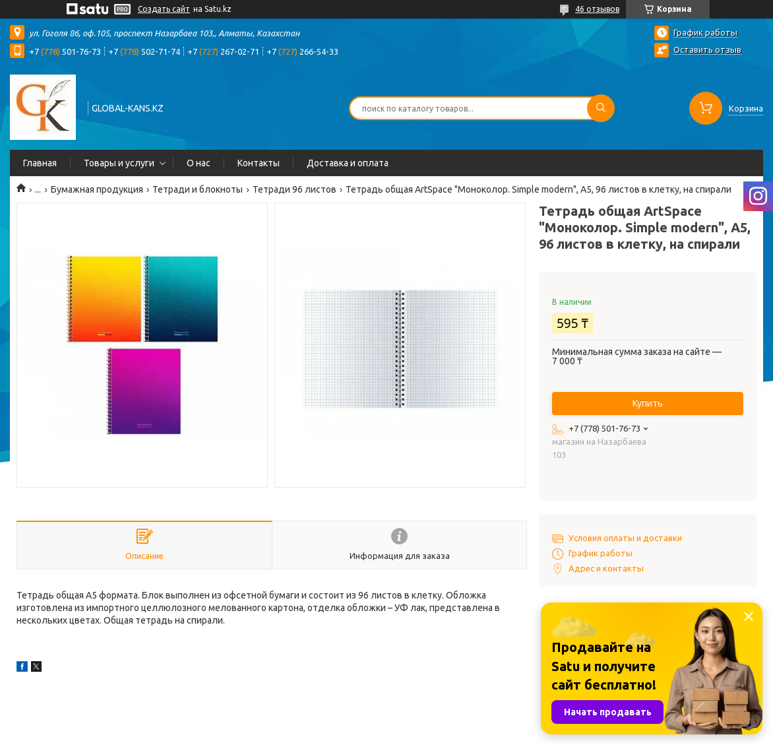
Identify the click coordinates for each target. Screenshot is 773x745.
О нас (198, 163)
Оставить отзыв (707, 49)
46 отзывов (597, 9)
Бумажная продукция (97, 189)
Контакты (258, 163)
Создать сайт (164, 9)
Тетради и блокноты (197, 189)
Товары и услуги (119, 163)
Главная (40, 163)
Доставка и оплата (347, 163)
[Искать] (601, 108)
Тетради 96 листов (294, 189)
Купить (648, 403)
